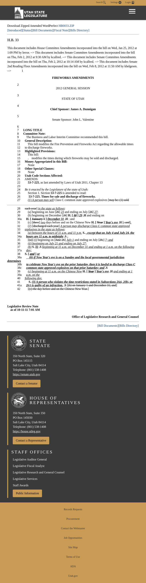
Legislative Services (25, 478)
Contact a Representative (31, 440)
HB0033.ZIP (66, 25)
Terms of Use (73, 556)
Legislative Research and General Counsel (38, 472)
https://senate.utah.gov (26, 374)
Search (101, 2)
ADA (73, 566)
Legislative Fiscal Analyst (28, 466)
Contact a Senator (26, 383)
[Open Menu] (132, 11)
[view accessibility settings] (116, 2)
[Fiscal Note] (61, 30)
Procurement (72, 518)
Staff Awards (20, 485)
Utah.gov (73, 575)
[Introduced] (14, 30)
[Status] (27, 30)
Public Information (27, 493)
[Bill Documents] (42, 30)
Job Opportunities (73, 537)
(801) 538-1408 (36, 369)
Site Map (73, 547)
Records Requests (73, 509)
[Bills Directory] (79, 30)
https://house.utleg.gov (26, 431)
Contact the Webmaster (73, 528)
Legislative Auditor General (30, 459)
